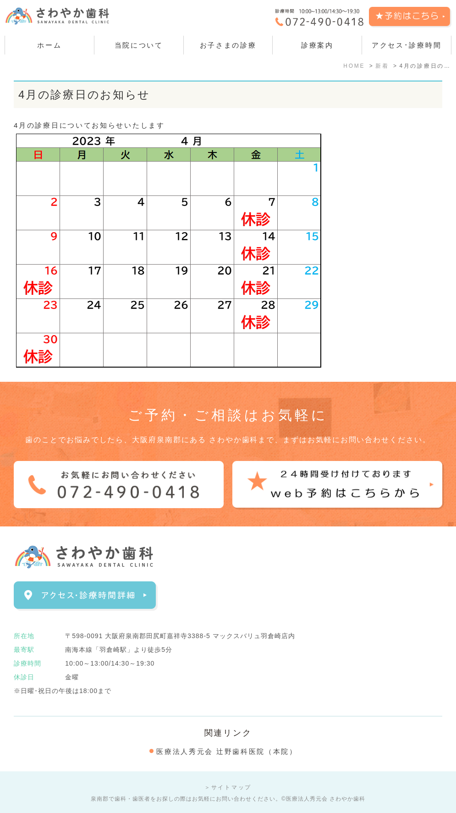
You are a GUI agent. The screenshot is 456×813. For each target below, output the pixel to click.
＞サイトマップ (228, 787)
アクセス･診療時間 (406, 45)
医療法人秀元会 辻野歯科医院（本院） (226, 751)
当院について (139, 45)
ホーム (49, 45)
